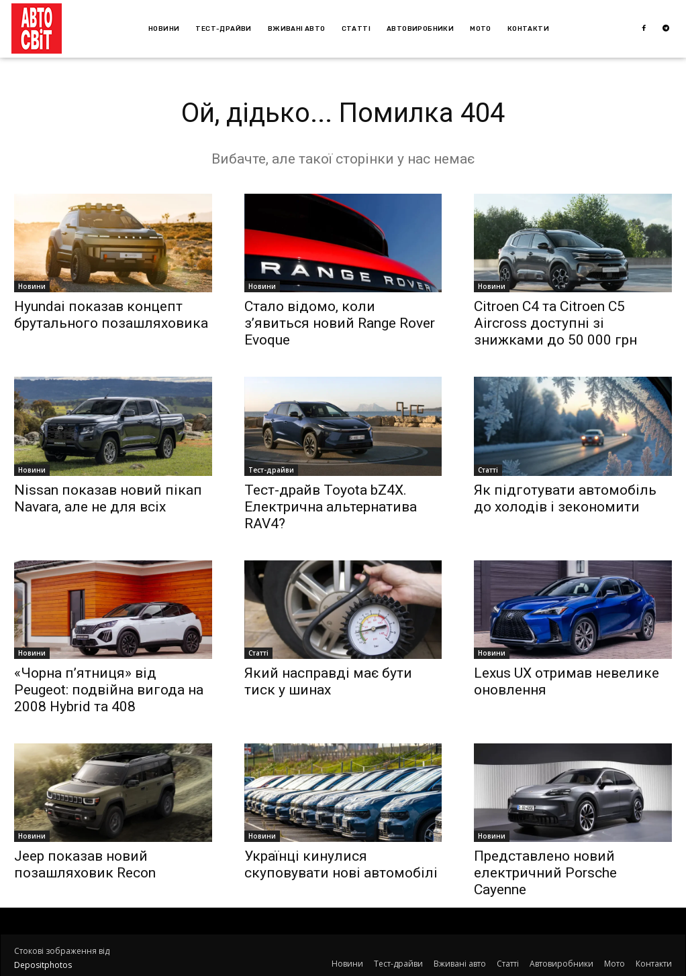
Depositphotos (43, 965)
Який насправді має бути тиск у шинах (328, 681)
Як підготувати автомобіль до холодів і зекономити (565, 498)
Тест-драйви (271, 470)
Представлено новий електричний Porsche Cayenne (545, 873)
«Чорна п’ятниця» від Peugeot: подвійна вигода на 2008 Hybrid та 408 (108, 690)
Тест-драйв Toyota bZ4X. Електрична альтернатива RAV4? (330, 507)
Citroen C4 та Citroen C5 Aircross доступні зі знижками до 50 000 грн (555, 323)
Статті (488, 470)
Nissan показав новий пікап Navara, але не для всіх (108, 498)
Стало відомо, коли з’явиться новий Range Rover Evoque (339, 323)
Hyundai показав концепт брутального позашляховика (111, 314)
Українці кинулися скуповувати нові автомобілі (341, 864)
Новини (32, 286)
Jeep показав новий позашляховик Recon (85, 864)
